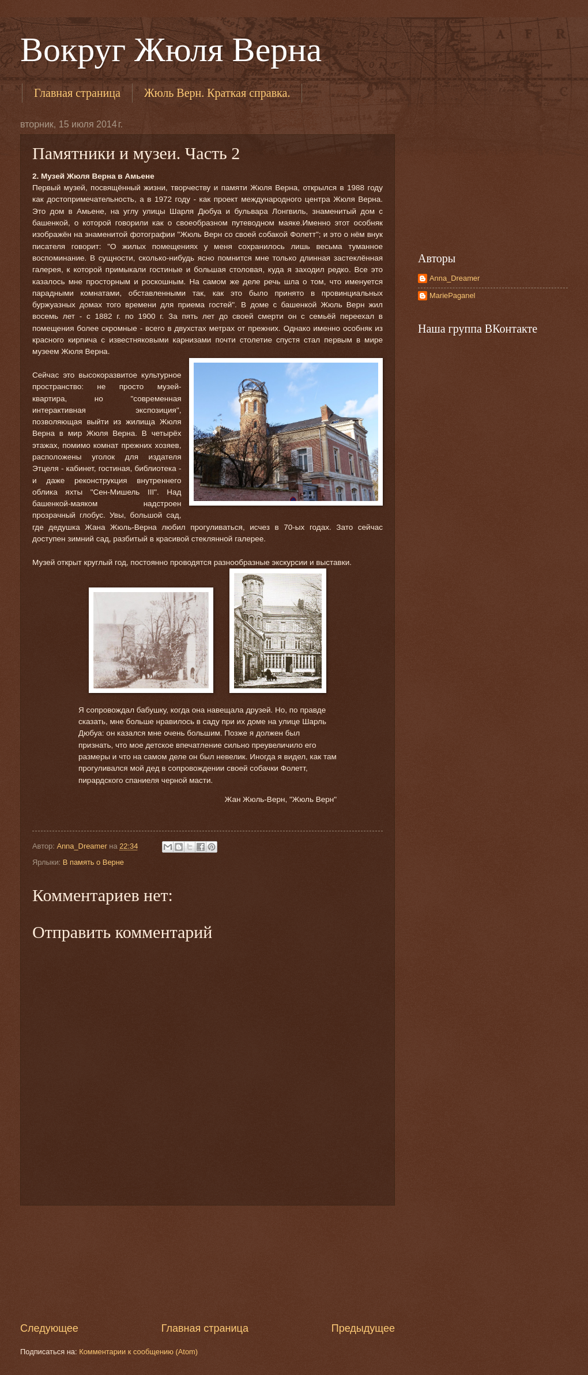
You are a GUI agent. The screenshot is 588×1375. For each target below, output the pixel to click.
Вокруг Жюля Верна (171, 50)
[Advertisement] (207, 1263)
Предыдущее (363, 1328)
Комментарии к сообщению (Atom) (138, 1351)
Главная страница (77, 92)
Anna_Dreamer (454, 278)
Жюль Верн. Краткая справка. (217, 92)
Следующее (49, 1328)
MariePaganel (452, 295)
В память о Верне (93, 862)
